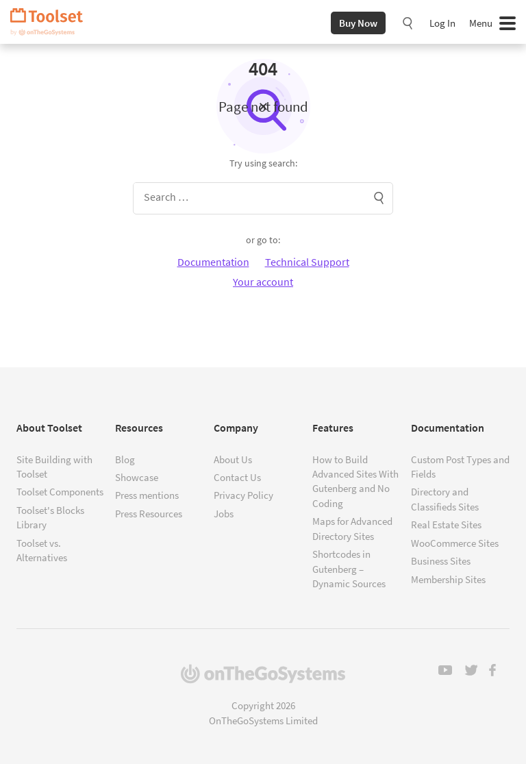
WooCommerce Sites (455, 543)
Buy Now (358, 22)
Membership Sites (448, 579)
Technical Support (307, 262)
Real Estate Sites (446, 524)
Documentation (213, 262)
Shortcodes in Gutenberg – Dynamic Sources (349, 568)
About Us (233, 459)
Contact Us (237, 477)
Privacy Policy (243, 495)
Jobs (224, 513)
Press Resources (148, 513)
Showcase (136, 477)
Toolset (51, 22)
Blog (125, 459)
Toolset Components (59, 491)
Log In (442, 22)
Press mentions (147, 495)
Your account (263, 281)
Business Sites (441, 560)
